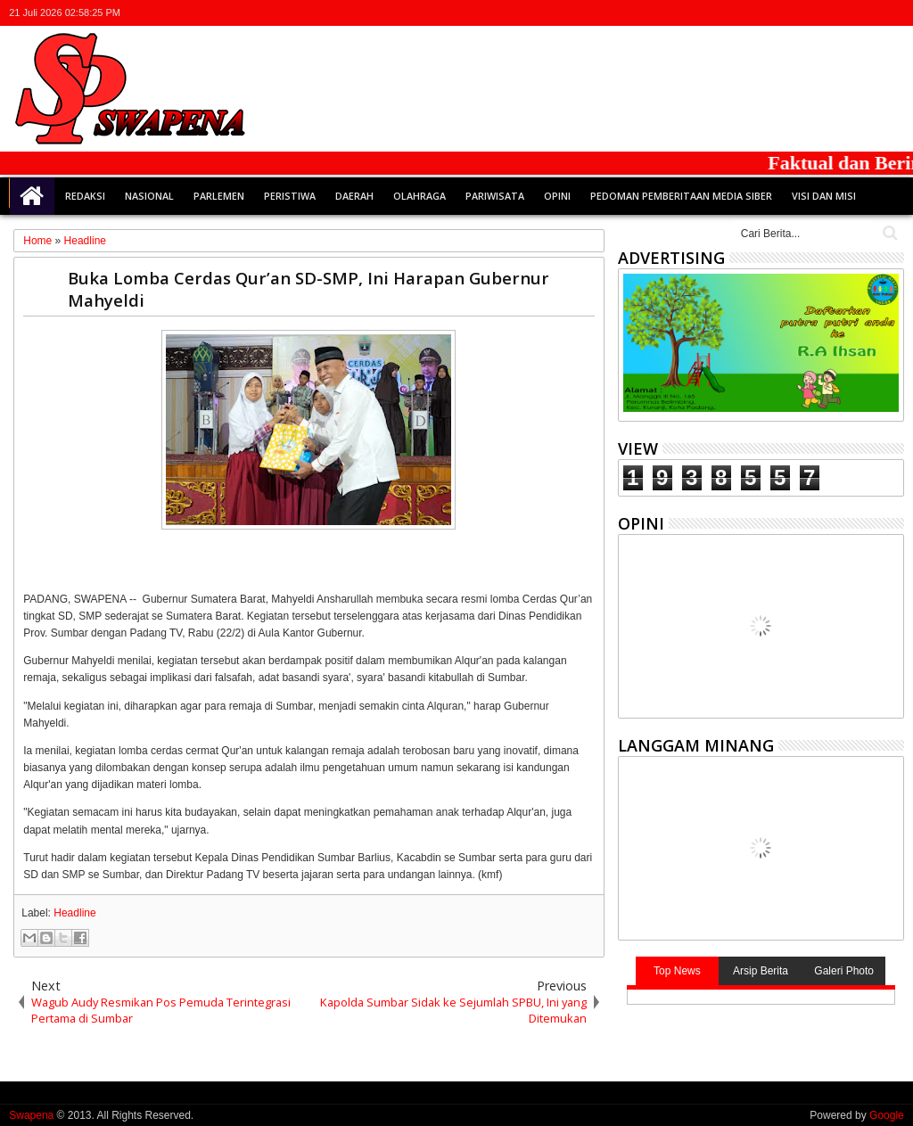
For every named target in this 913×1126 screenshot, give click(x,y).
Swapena (31, 1115)
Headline (74, 913)
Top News (677, 971)
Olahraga (419, 195)
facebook (823, 13)
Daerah (354, 195)
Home (32, 196)
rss (869, 13)
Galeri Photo (844, 971)
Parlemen (218, 195)
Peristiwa (290, 195)
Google (886, 1115)
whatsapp (892, 13)
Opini (557, 195)
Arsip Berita (760, 971)
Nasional (149, 195)
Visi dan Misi (824, 195)
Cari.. (888, 233)
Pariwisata (494, 195)
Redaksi (85, 195)
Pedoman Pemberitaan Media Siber (681, 195)
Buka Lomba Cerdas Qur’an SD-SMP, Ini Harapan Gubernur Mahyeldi (308, 289)
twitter (799, 13)
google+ (846, 13)
